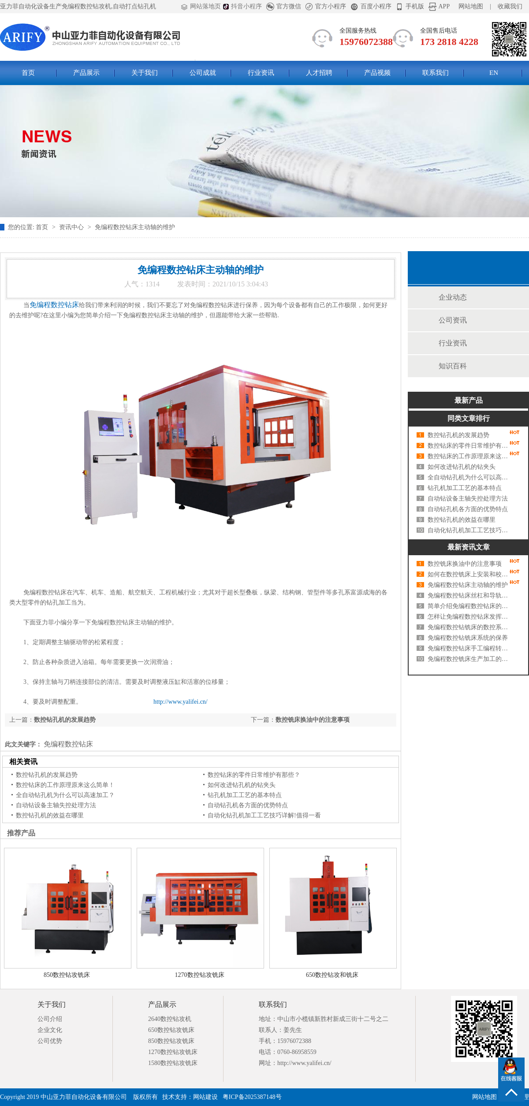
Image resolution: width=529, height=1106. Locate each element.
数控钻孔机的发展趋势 (65, 719)
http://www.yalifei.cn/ (180, 701)
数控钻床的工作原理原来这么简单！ (65, 785)
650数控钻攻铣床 (171, 1030)
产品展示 (86, 72)
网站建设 (205, 1097)
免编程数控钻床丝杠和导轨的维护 (469, 595)
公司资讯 (453, 320)
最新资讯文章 (468, 547)
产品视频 (377, 72)
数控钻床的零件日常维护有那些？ (254, 775)
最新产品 (468, 400)
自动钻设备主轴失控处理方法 (56, 805)
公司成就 (203, 72)
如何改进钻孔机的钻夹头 (242, 785)
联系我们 (435, 72)
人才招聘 (319, 72)
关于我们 (144, 72)
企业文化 (49, 1030)
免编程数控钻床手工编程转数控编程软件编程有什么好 (469, 648)
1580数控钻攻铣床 (172, 1063)
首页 (28, 72)
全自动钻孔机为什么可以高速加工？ (65, 795)
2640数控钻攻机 (169, 1019)
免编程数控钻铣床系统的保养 (468, 638)
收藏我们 (510, 6)
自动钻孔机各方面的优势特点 (248, 805)
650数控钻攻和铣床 (332, 975)
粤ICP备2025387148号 (252, 1097)
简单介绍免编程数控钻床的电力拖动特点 (469, 606)
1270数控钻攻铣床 (199, 975)
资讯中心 (72, 227)
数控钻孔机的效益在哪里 (50, 815)
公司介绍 (49, 1019)
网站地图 (470, 6)
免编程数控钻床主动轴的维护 (135, 227)
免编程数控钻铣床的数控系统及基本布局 (469, 627)
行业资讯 (261, 72)
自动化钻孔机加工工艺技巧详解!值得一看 (264, 815)
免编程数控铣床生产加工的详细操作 (469, 659)
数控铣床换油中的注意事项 (313, 719)
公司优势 (49, 1041)
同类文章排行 (468, 418)
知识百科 (453, 366)
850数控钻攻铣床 (67, 975)
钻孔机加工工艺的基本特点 (245, 795)
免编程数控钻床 (67, 744)
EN (493, 72)
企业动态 (453, 297)
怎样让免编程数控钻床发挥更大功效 (469, 616)
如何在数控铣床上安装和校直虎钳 (469, 574)
